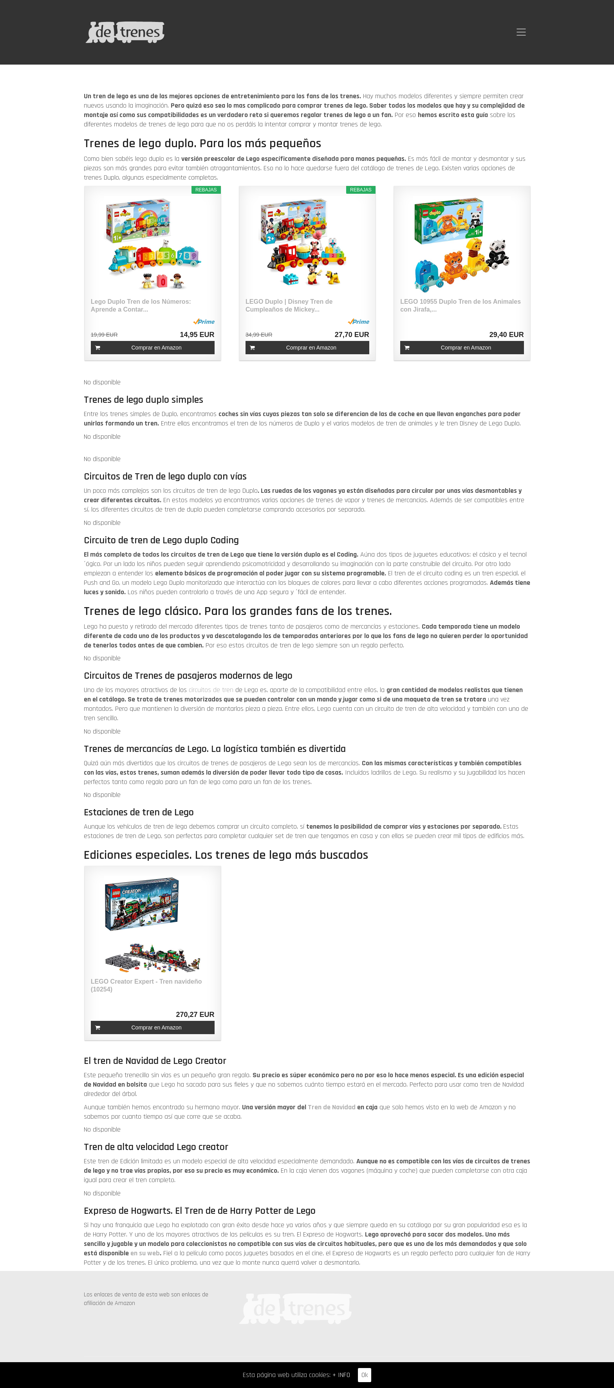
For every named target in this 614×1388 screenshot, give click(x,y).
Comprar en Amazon (156, 347)
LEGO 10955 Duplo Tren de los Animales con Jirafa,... (460, 305)
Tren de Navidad (332, 1107)
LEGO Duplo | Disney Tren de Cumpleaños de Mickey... (289, 305)
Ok (364, 1374)
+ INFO (341, 1374)
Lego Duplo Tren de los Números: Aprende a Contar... (141, 305)
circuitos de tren (211, 689)
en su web (145, 1253)
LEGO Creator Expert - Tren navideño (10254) (146, 985)
